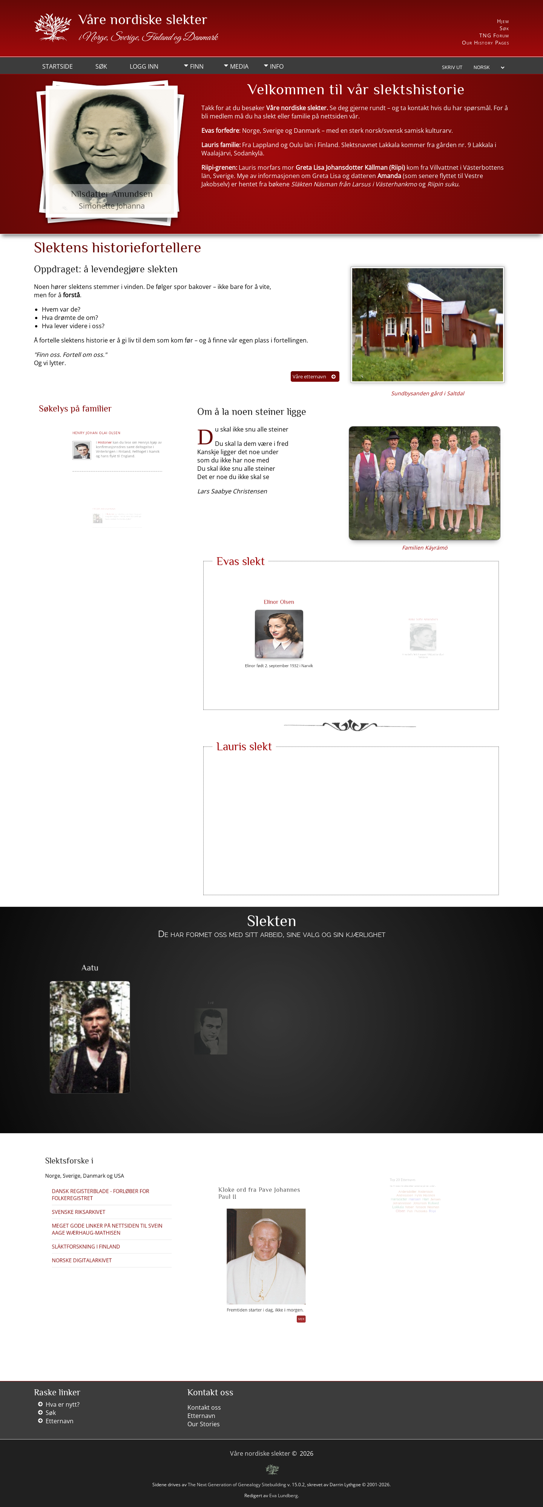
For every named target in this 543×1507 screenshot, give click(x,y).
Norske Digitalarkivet (97, 1230)
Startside (57, 66)
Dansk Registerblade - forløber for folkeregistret (105, 1203)
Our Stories (203, 1424)
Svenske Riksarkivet (96, 1210)
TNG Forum (494, 35)
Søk (504, 28)
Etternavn (60, 1421)
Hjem (503, 21)
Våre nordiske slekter (142, 19)
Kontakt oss (204, 1407)
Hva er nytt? (63, 1404)
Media (239, 66)
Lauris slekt (244, 746)
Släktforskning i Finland (99, 1224)
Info (277, 66)
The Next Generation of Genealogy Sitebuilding (237, 1484)
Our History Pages (485, 42)
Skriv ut (452, 67)
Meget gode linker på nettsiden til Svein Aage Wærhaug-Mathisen (108, 1217)
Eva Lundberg (283, 1495)
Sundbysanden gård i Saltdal (427, 393)
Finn (197, 66)
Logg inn (144, 66)
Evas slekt (240, 561)
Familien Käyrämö (424, 547)
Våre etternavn (309, 376)
